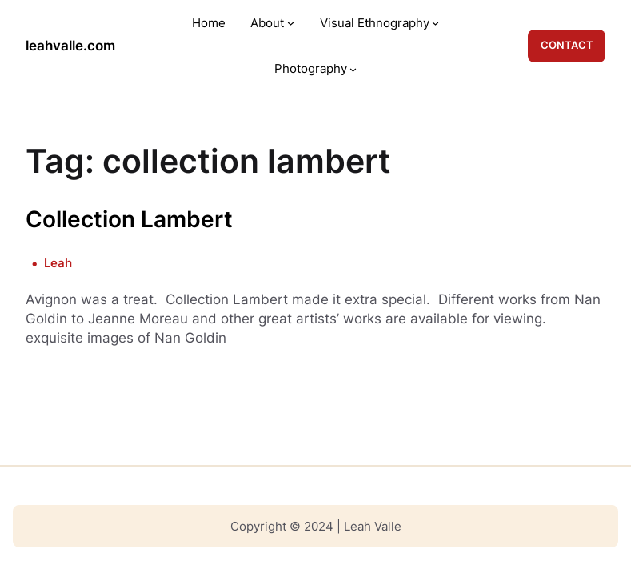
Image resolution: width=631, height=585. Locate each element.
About (267, 22)
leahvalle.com (70, 45)
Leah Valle (372, 526)
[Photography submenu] (353, 68)
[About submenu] (290, 22)
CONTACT (567, 44)
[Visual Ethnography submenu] (435, 22)
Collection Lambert (129, 219)
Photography (310, 68)
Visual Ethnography (374, 22)
